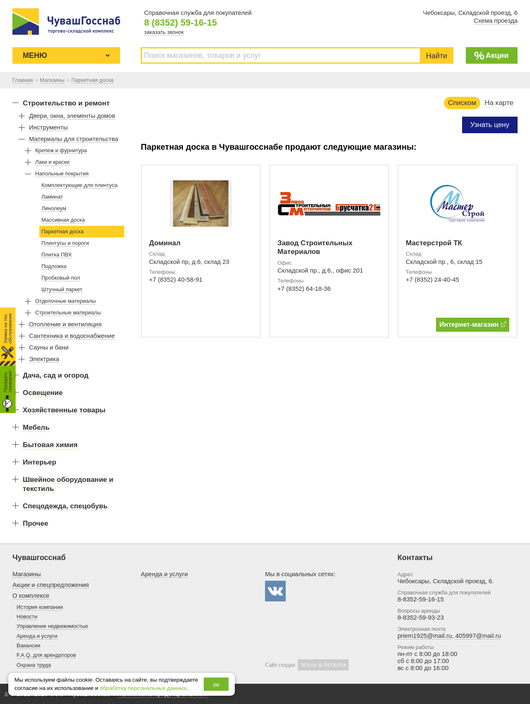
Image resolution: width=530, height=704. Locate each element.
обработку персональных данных (143, 688)
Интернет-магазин (472, 324)
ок (216, 684)
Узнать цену (489, 125)
